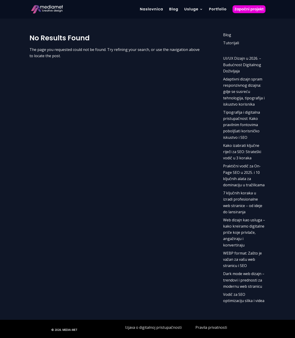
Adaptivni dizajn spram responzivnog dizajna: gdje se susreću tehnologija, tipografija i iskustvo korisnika (244, 92)
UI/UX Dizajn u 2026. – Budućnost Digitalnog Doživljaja (242, 64)
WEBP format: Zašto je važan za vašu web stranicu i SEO (242, 259)
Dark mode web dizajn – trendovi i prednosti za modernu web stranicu (243, 280)
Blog (227, 34)
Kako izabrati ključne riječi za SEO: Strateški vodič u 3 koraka (242, 151)
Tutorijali (231, 42)
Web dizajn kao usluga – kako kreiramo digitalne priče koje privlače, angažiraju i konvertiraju (244, 232)
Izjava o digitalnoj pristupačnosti (154, 327)
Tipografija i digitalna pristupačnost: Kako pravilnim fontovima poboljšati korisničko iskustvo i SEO (241, 125)
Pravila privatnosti (211, 327)
